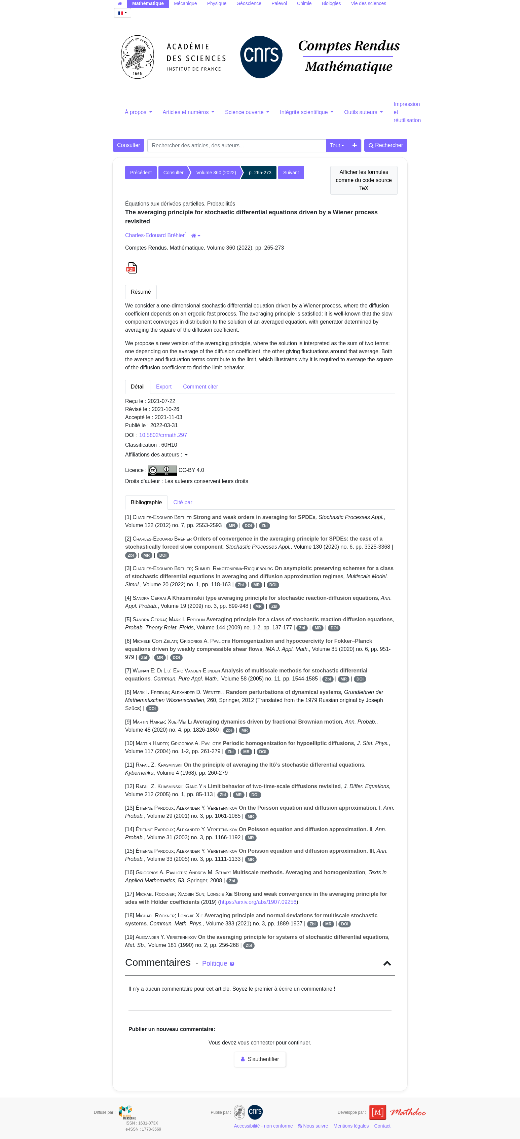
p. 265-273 (260, 172)
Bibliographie (146, 502)
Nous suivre (313, 1126)
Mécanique (185, 3)
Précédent (141, 172)
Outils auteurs (361, 112)
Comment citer (200, 387)
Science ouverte (245, 112)
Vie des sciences (368, 3)
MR (232, 525)
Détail (138, 387)
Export (164, 387)
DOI (248, 525)
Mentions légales (351, 1126)
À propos (136, 112)
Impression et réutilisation (407, 112)
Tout (335, 145)
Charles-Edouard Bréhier (155, 235)
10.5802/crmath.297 (163, 435)
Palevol (279, 3)
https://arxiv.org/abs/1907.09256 (258, 902)
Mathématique (148, 3)
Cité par (183, 502)
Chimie (304, 3)
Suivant (291, 172)
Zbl (264, 525)
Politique (218, 963)
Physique (217, 3)
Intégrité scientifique (304, 112)
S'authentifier (260, 1059)
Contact (382, 1126)
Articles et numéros (186, 112)
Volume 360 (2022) (216, 172)
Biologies (331, 3)
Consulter (128, 145)
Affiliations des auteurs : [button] (156, 454)
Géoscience (248, 3)
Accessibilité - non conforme (263, 1126)
